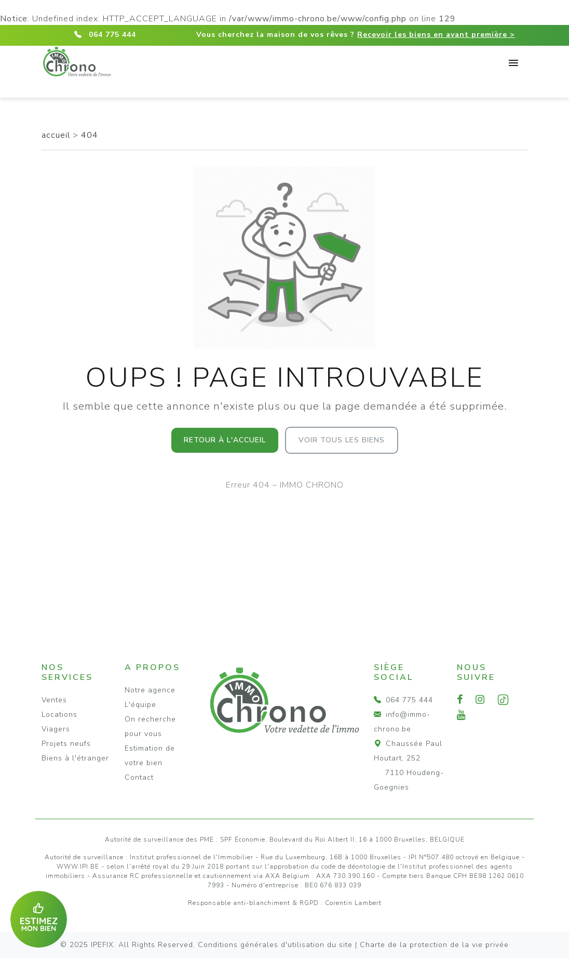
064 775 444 (112, 35)
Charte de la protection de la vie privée (434, 945)
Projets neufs (66, 744)
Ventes (54, 700)
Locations (59, 714)
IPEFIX (102, 945)
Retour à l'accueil (225, 440)
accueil (57, 135)
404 (89, 135)
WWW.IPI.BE (78, 866)
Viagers (56, 729)
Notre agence (150, 690)
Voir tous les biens (342, 440)
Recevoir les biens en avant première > (436, 35)
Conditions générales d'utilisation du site (275, 945)
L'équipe (140, 705)
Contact (139, 777)
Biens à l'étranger (75, 758)
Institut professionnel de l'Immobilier (191, 857)
